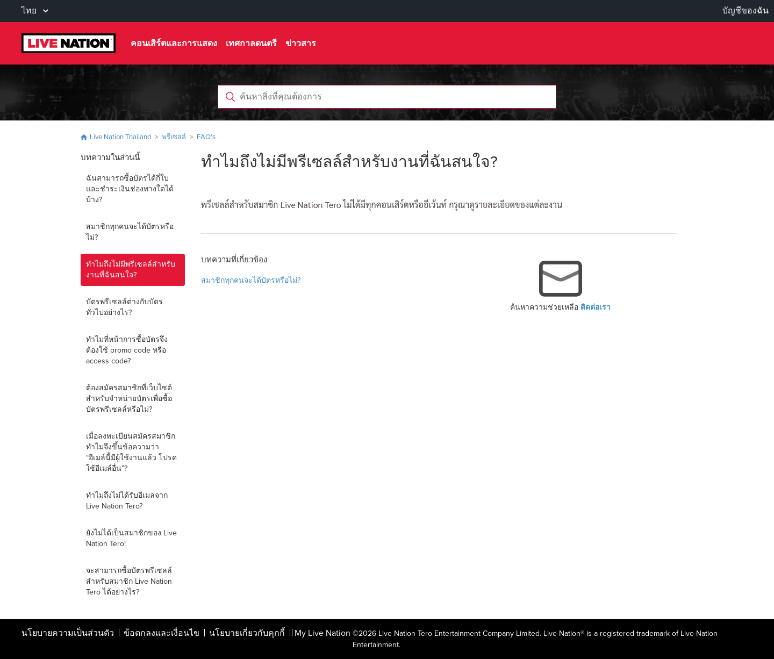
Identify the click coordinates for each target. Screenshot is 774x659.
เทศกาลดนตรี (251, 43)
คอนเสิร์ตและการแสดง (174, 43)
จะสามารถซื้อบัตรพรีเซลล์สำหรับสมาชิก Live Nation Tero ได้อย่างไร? (129, 581)
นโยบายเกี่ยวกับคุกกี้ (247, 633)
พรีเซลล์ (175, 137)
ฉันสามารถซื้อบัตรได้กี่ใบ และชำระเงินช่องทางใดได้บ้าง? (130, 189)
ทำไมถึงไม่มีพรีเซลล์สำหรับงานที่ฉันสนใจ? (130, 270)
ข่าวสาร (300, 43)
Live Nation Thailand (120, 137)
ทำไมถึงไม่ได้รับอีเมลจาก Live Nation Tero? (127, 501)
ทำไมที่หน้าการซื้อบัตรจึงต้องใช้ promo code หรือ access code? (127, 350)
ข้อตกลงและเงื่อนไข (161, 633)
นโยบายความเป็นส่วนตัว (68, 633)
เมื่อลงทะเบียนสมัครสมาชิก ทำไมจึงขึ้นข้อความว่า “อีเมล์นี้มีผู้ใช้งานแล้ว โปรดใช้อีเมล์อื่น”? (131, 452)
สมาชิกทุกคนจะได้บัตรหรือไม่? (130, 232)
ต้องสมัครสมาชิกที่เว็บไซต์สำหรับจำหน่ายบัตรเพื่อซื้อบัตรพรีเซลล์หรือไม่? (129, 398)
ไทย (30, 10)
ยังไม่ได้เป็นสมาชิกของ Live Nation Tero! (131, 538)
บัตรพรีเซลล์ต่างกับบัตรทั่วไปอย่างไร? (124, 307)
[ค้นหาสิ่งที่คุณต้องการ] (387, 97)
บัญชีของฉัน (745, 10)
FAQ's (206, 137)
